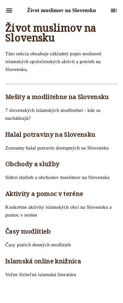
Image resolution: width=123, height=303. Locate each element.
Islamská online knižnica (43, 262)
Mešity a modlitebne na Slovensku (57, 98)
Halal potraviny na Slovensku (50, 135)
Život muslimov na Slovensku (50, 34)
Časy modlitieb (28, 232)
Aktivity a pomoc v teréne (44, 194)
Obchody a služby (32, 165)
